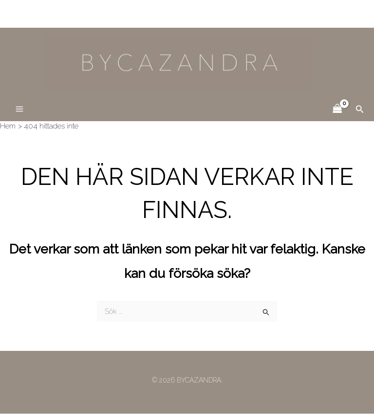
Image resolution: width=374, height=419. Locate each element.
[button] (359, 115)
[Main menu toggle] (19, 114)
